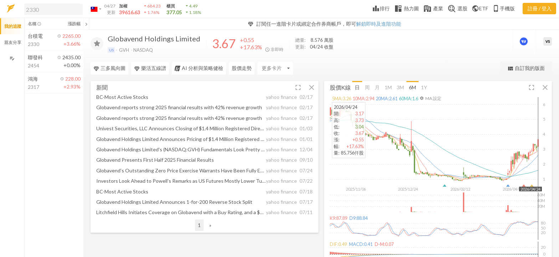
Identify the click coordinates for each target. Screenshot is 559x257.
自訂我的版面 (526, 68)
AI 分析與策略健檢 (199, 68)
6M (412, 87)
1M (388, 87)
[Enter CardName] (275, 68)
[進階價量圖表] (524, 41)
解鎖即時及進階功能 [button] (378, 24)
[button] (52, 9)
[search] (53, 9)
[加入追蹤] (97, 43)
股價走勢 (242, 68)
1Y (424, 87)
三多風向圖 (109, 68)
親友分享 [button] (12, 42)
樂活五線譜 (150, 68)
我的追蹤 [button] (12, 26)
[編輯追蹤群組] (12, 58)
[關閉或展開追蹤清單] (86, 24)
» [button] (210, 225)
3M (400, 87)
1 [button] (199, 225)
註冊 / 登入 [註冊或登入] (540, 8)
